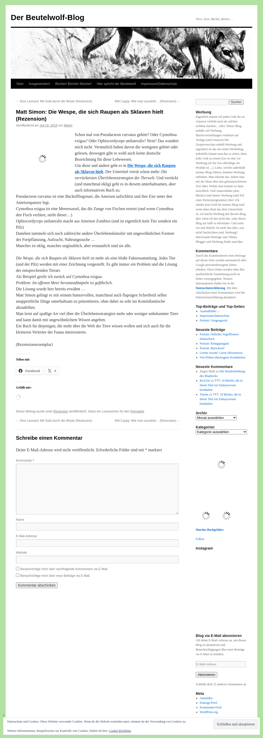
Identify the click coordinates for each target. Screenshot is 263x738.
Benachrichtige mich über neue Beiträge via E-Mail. (55, 576)
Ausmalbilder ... (210, 311)
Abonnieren (206, 675)
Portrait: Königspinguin (214, 343)
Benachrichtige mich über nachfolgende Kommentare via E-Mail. (64, 569)
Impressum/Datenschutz (159, 84)
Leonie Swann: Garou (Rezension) (221, 353)
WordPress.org (209, 712)
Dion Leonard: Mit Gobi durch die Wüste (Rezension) (54, 101)
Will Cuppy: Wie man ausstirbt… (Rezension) (147, 101)
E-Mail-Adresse (26, 536)
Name (20, 519)
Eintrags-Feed (208, 703)
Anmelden (206, 698)
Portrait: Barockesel (212, 348)
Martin (68, 125)
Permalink (137, 411)
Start (19, 84)
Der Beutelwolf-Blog (47, 17)
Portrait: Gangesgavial (214, 320)
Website (21, 552)
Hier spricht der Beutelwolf (116, 84)
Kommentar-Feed (210, 707)
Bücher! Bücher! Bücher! (73, 84)
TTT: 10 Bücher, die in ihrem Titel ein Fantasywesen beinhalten (221, 385)
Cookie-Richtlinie (120, 731)
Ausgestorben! (39, 84)
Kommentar (25, 460)
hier (240, 242)
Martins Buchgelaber (210, 530)
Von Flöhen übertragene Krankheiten (222, 357)
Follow (200, 539)
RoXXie (205, 380)
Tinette (204, 394)
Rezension (60, 411)
